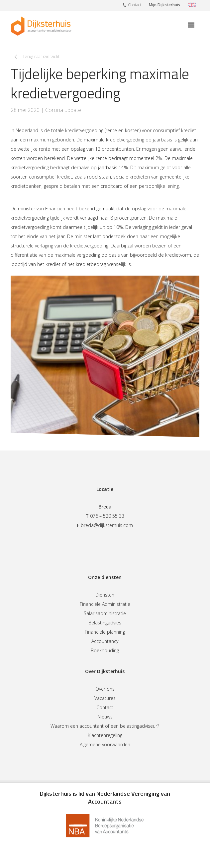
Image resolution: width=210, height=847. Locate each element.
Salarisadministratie (105, 613)
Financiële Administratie (105, 604)
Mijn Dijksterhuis (164, 5)
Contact (132, 5)
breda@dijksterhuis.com (107, 525)
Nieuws (105, 717)
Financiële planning (105, 632)
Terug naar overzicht (41, 56)
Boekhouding (105, 650)
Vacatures (105, 698)
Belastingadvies (104, 622)
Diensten (104, 595)
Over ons (105, 689)
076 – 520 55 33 (107, 516)
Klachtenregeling (105, 735)
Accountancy (104, 641)
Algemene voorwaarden (105, 744)
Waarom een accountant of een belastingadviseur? (105, 726)
